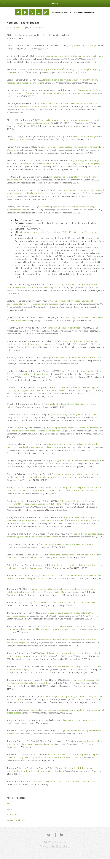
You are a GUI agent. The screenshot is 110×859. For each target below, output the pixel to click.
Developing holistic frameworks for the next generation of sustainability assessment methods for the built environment (54, 429)
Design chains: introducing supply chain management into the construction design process (55, 535)
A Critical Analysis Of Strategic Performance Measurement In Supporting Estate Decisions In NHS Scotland (52, 502)
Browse (10, 803)
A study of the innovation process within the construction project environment (61, 602)
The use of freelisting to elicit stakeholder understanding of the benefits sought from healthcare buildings (49, 769)
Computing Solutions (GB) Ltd (58, 846)
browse (19, 27)
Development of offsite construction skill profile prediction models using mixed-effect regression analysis (53, 92)
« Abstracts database (16, 820)
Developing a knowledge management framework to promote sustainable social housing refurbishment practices (54, 286)
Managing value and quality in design (80, 720)
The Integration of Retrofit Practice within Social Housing (75, 460)
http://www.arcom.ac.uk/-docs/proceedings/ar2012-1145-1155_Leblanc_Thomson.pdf (58, 232)
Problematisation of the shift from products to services (79, 357)
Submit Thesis (13, 814)
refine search (38, 27)
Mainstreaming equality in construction (64, 327)
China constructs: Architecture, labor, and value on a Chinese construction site (60, 781)
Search (10, 809)
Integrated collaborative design (82, 45)
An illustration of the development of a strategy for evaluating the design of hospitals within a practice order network (53, 389)
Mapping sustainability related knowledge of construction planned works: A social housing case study (50, 302)
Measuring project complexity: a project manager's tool (69, 544)
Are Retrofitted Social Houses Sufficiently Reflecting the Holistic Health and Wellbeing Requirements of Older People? (53, 446)
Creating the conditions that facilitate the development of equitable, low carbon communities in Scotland (52, 343)
